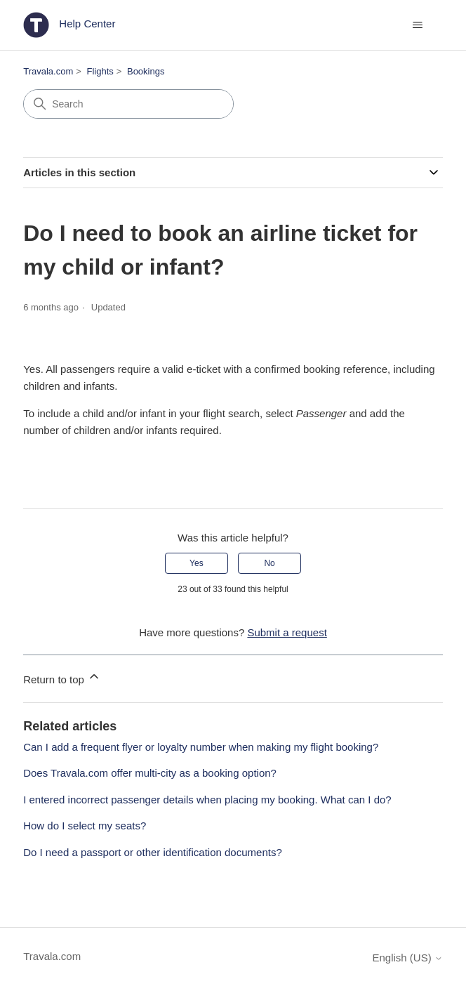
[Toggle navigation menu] (418, 25)
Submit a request (286, 632)
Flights (99, 71)
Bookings (145, 71)
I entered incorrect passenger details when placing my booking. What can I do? (207, 800)
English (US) (407, 958)
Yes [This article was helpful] (196, 563)
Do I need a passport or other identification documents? (152, 852)
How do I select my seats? (84, 825)
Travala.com (48, 71)
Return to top (62, 677)
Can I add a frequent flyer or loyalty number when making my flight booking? (200, 747)
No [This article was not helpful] (269, 563)
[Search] (128, 104)
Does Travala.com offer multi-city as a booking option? (150, 773)
